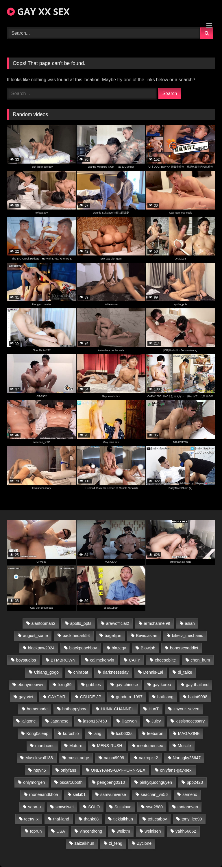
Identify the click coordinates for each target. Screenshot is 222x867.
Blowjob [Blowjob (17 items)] (148, 648)
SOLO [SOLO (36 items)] (94, 807)
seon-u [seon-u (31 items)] (34, 807)
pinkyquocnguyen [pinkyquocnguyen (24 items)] (156, 782)
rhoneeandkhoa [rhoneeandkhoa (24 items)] (43, 794)
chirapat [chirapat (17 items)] (80, 672)
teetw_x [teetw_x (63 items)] (31, 819)
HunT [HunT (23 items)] (154, 709)
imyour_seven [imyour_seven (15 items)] (186, 709)
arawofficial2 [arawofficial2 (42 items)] (117, 623)
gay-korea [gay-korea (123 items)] (162, 684)
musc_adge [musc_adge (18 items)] (78, 757)
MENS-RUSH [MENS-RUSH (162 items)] (109, 745)
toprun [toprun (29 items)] (36, 831)
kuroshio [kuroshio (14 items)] (71, 733)
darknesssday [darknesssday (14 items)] (116, 672)
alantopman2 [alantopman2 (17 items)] (43, 623)
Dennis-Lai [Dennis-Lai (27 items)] (153, 672)
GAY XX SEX (38, 11)
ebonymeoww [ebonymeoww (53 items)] (30, 684)
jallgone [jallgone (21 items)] (28, 721)
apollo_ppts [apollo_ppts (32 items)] (80, 623)
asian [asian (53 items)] (190, 623)
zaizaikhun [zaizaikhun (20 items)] (84, 843)
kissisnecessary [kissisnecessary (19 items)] (190, 721)
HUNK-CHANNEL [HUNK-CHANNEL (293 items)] (117, 709)
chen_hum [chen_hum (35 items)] (200, 660)
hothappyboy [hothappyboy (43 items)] (74, 709)
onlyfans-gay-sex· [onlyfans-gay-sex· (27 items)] (176, 770)
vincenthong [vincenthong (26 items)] (91, 831)
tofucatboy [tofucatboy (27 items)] (157, 819)
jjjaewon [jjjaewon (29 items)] (129, 721)
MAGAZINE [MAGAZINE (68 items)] (189, 733)
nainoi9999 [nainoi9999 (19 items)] (114, 757)
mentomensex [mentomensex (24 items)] (150, 745)
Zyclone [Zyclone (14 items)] (144, 843)
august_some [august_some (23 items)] (35, 635)
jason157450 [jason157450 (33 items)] (95, 721)
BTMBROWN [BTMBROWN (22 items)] (63, 660)
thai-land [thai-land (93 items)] (61, 819)
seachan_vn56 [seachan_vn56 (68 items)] (154, 794)
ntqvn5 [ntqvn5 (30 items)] (40, 770)
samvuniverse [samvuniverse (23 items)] (113, 794)
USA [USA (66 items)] (60, 831)
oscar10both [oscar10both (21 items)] (71, 782)
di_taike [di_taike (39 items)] (185, 672)
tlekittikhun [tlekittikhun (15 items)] (123, 819)
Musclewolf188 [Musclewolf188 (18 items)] (39, 757)
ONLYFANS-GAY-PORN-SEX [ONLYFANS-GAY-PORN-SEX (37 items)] (118, 770)
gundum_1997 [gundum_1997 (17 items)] (129, 696)
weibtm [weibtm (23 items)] (123, 831)
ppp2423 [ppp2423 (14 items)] (195, 782)
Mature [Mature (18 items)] (75, 745)
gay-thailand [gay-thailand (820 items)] (197, 684)
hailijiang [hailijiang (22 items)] (165, 696)
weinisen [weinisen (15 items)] (153, 831)
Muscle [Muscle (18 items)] (184, 745)
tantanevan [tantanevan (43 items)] (187, 807)
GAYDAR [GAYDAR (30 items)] (56, 696)
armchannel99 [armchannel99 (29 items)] (157, 623)
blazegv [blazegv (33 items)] (119, 648)
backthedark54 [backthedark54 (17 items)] (76, 635)
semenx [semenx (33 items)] (189, 794)
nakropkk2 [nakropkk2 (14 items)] (148, 757)
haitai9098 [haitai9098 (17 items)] (197, 696)
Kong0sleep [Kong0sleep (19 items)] (37, 733)
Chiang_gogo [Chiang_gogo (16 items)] (46, 672)
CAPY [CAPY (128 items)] (134, 660)
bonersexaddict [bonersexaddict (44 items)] (184, 648)
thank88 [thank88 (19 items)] (91, 819)
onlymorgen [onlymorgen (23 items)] (34, 782)
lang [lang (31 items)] (97, 733)
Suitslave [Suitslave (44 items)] (122, 807)
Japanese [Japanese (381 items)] (59, 721)
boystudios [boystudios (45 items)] (26, 660)
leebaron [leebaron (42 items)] (155, 733)
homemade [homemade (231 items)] (37, 709)
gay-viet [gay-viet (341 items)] (26, 696)
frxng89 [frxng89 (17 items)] (65, 684)
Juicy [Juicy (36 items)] (156, 721)
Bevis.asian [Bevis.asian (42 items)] (146, 635)
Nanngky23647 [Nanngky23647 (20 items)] (187, 757)
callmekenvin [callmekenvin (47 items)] (102, 660)
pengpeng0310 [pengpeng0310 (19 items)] (111, 782)
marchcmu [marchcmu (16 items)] (45, 745)
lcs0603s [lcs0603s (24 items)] (124, 733)
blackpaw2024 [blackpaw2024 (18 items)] (41, 648)
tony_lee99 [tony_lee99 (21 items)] (192, 819)
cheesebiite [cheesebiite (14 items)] (165, 660)
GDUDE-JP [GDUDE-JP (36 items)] (90, 696)
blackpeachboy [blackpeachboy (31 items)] (83, 648)
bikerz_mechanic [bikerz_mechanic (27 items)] (187, 635)
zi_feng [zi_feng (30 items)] (115, 843)
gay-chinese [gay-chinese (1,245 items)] (127, 684)
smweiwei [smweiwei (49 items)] (64, 807)
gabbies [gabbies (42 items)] (93, 684)
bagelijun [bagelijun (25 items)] (113, 635)
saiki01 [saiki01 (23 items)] (79, 794)
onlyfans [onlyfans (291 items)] (68, 770)
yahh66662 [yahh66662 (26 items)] (185, 831)
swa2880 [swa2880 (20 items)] (154, 807)
